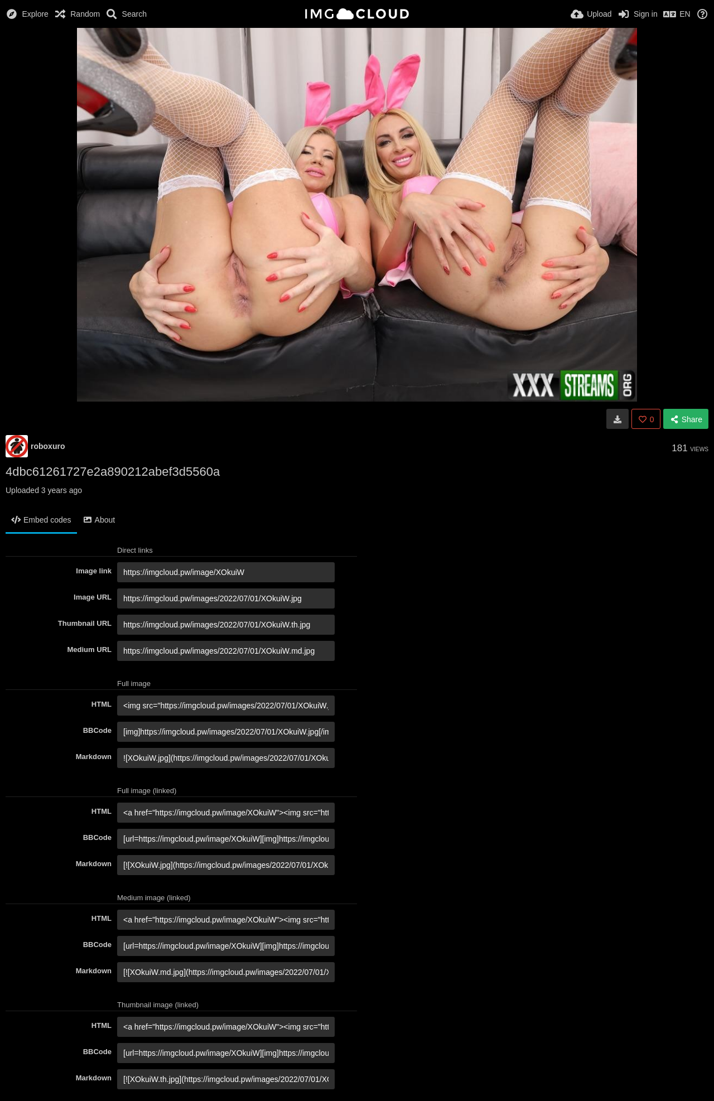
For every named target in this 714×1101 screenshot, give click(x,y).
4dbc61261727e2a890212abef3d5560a (113, 472)
